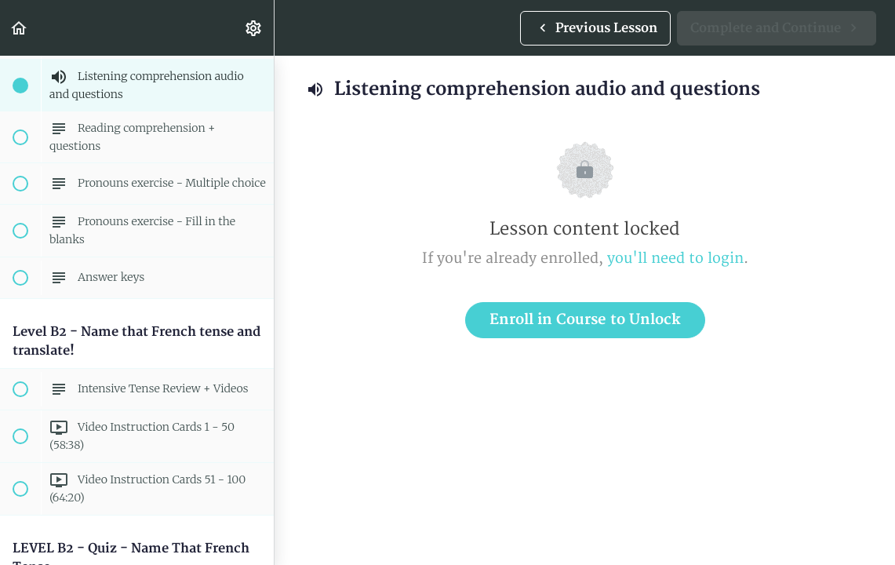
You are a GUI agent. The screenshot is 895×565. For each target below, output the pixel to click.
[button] (19, 28)
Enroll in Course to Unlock (585, 320)
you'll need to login (675, 259)
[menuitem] (254, 28)
